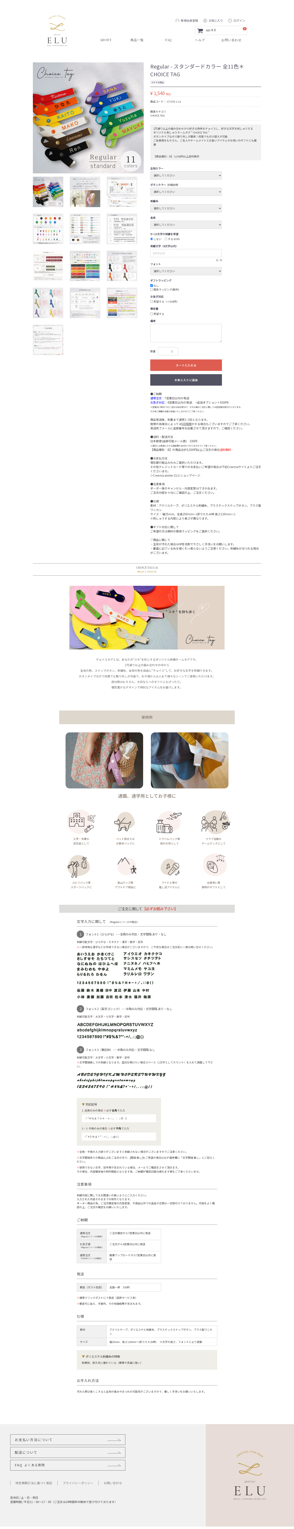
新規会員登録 (186, 20)
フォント (155, 264)
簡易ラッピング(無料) (164, 289)
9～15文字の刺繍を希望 (164, 234)
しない (155, 239)
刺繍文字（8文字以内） (164, 246)
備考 (153, 321)
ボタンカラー (158, 185)
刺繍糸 (154, 201)
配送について (111, 1440)
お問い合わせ (113, 1472)
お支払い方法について (35, 1440)
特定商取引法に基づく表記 (34, 1472)
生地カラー (157, 168)
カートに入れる (186, 365)
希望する (157, 314)
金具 (153, 218)
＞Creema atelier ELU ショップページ (175, 475)
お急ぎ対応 (157, 297)
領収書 (154, 309)
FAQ (31, 1453)
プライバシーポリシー (78, 1472)
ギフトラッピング (161, 280)
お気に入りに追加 (186, 380)
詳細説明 (172, 185)
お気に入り (213, 20)
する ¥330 (172, 239)
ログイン (236, 20)
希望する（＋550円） (164, 301)
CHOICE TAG (157, 115)
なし (154, 285)
